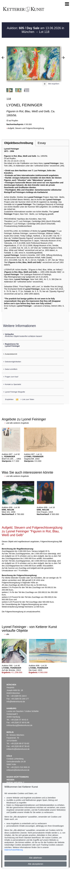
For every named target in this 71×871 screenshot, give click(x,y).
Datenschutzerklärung (13, 850)
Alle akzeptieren (35, 864)
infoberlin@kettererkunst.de (18, 749)
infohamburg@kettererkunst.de (19, 725)
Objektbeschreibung (18, 143)
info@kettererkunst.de (16, 701)
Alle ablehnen (35, 858)
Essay (42, 143)
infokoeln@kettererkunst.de (18, 770)
